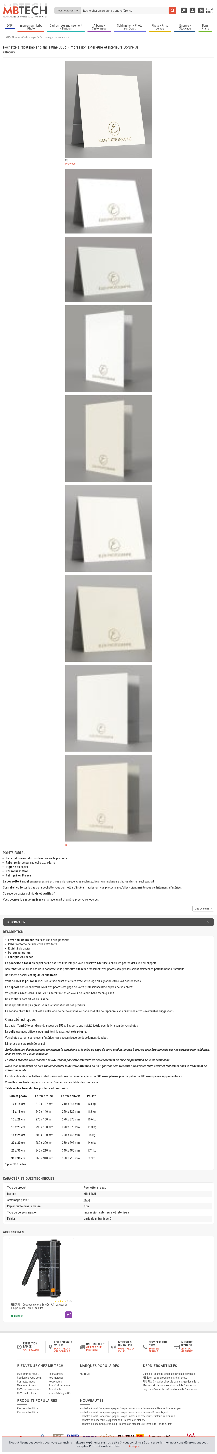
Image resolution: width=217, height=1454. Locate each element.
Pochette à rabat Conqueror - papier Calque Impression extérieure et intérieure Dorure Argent (130, 1408)
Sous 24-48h (31, 1350)
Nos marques (56, 1377)
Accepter (135, 1446)
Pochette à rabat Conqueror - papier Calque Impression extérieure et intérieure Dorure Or (128, 1416)
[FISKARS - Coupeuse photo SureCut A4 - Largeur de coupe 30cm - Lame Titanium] (41, 1268)
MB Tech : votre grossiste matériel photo (165, 1377)
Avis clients (55, 1389)
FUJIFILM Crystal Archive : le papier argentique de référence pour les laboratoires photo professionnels (171, 1381)
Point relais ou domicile (62, 1350)
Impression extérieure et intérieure (107, 1212)
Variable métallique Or (98, 1219)
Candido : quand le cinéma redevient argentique (169, 1373)
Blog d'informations (59, 1385)
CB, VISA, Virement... (188, 1350)
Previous (70, 163)
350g (87, 1200)
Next (68, 845)
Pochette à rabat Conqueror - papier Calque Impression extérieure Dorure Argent (124, 1412)
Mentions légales (26, 1385)
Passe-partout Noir (27, 1408)
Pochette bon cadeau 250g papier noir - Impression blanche (113, 1420)
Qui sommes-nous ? (28, 1373)
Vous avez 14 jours (125, 1350)
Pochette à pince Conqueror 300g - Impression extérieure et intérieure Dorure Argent (126, 1423)
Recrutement (56, 1373)
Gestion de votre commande (30, 1377)
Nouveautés (55, 1381)
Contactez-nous (26, 1381)
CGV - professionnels (29, 1389)
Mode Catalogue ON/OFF (61, 1393)
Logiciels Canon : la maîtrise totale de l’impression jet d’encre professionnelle (171, 1389)
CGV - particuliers (26, 1393)
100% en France (154, 1350)
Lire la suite (203, 908)
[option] (41, 1279)
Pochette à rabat (95, 1187)
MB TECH (90, 1194)
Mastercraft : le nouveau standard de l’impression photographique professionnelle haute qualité (171, 1385)
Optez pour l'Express (94, 1348)
